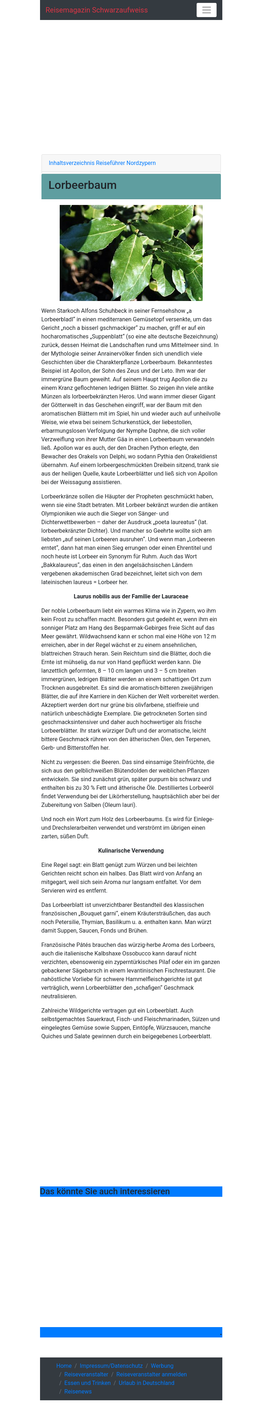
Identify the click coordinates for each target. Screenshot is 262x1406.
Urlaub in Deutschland (146, 1383)
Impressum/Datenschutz (111, 1365)
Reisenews (78, 1391)
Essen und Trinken (87, 1383)
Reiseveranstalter (86, 1374)
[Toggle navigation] (207, 10)
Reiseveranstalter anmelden (152, 1374)
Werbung (162, 1365)
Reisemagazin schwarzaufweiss (97, 10)
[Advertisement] (131, 87)
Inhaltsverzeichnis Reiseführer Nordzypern (102, 163)
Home (64, 1365)
